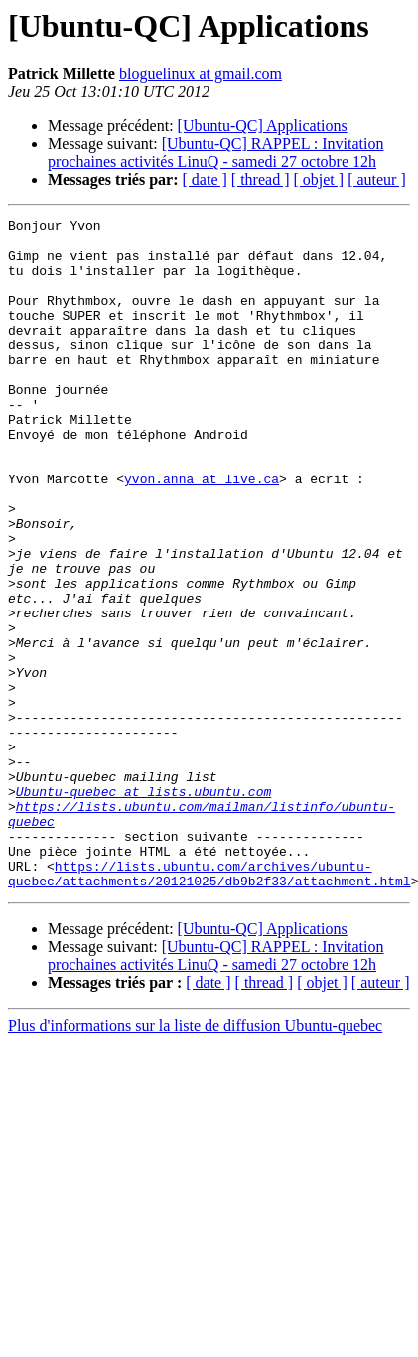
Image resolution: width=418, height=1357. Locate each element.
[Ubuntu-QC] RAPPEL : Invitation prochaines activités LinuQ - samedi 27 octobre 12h (216, 152)
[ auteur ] (377, 179)
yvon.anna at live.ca (201, 532)
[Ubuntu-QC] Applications (263, 125)
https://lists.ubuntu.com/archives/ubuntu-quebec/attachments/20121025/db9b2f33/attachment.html (209, 1005)
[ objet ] (318, 179)
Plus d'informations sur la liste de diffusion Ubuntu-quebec (195, 1160)
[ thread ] (260, 179)
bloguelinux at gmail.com (200, 74)
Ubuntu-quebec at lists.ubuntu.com (143, 907)
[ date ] (205, 179)
